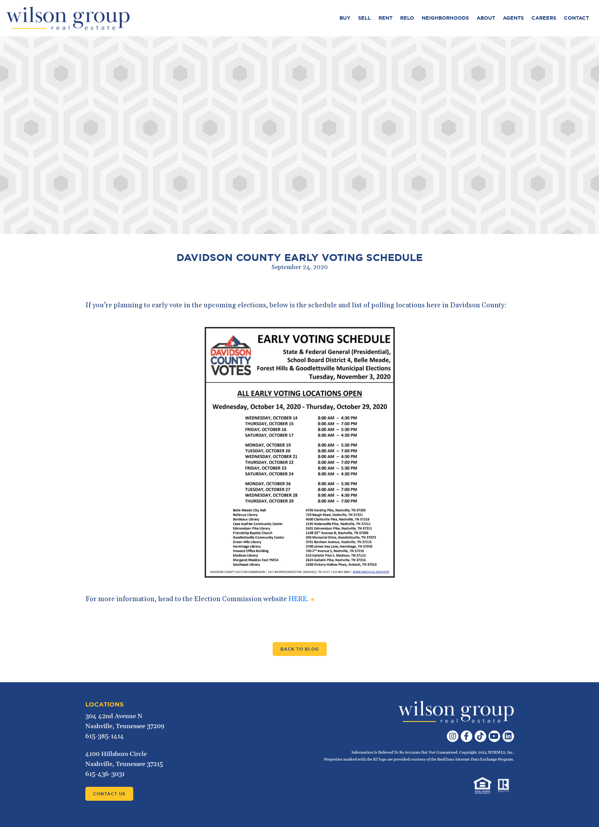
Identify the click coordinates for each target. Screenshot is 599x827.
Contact (576, 18)
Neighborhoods (445, 18)
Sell (364, 18)
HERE (297, 599)
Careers (543, 18)
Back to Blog (299, 649)
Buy (344, 18)
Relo (407, 18)
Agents (513, 18)
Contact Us (109, 793)
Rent (385, 18)
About (486, 18)
